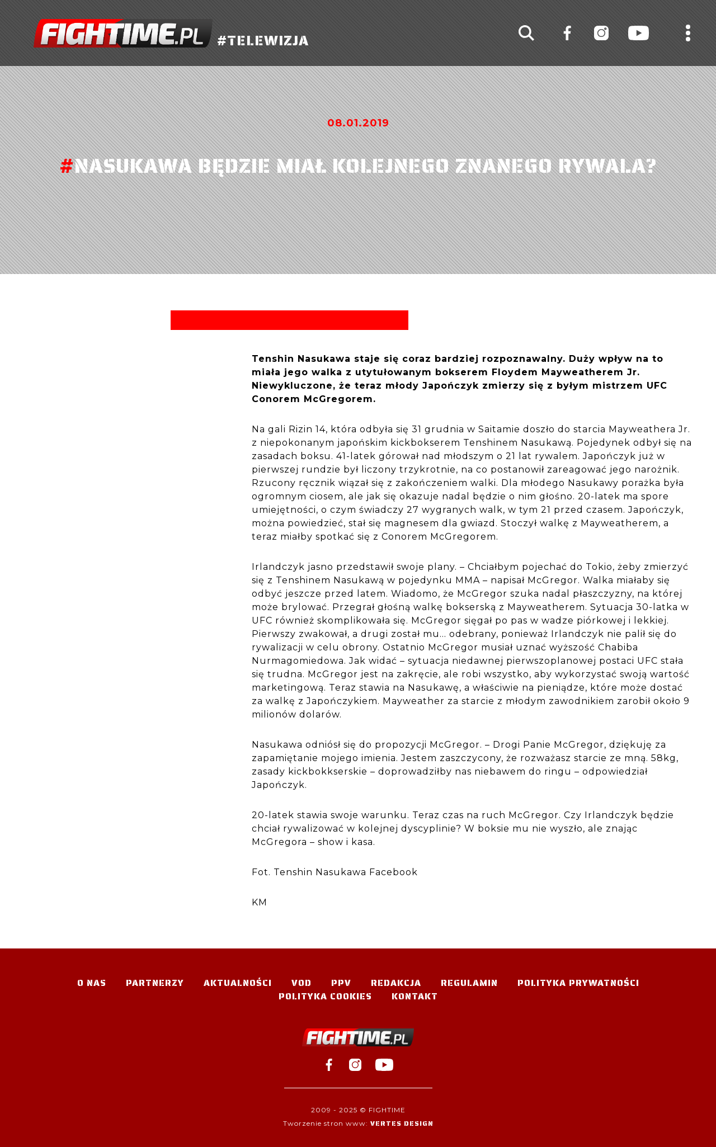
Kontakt (415, 996)
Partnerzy (155, 983)
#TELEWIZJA (171, 33)
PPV (341, 983)
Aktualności (238, 983)
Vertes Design (402, 1123)
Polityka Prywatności (578, 983)
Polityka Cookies (325, 996)
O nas (91, 983)
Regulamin (469, 983)
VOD (301, 983)
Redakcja (396, 983)
